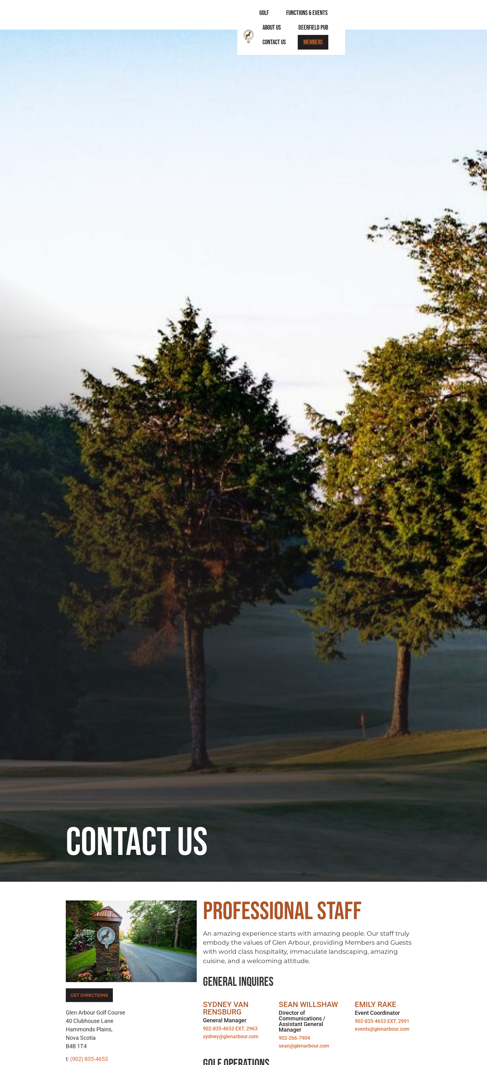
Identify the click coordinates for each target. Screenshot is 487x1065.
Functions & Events (237, 15)
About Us (285, 15)
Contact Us (370, 15)
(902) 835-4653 (89, 1059)
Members (409, 15)
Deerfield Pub (326, 15)
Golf (194, 15)
